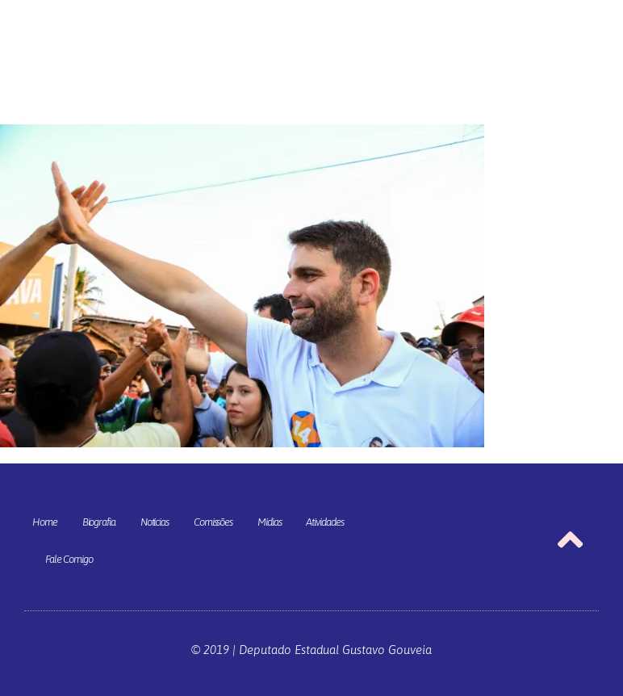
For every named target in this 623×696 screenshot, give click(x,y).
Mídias (269, 522)
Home (44, 522)
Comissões (213, 522)
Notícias (154, 522)
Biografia (98, 522)
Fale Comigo (69, 559)
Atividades (324, 522)
